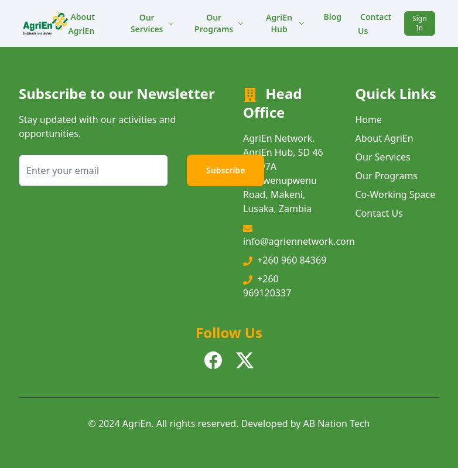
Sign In (419, 23)
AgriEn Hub (285, 23)
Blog (332, 16)
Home (369, 119)
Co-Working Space (396, 194)
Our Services (153, 23)
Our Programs (219, 23)
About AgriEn (81, 23)
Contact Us (374, 23)
